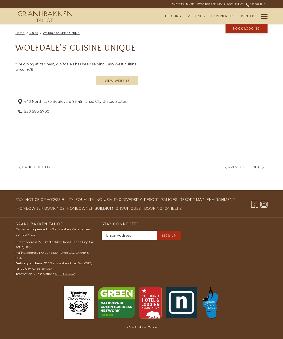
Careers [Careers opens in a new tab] (173, 209)
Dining (33, 32)
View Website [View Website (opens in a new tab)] (117, 81)
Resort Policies (160, 200)
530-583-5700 (36, 111)
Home (20, 32)
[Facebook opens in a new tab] (254, 203)
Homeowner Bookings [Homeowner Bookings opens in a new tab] (41, 209)
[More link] (263, 16)
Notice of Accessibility (49, 200)
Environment (221, 200)
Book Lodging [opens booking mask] (246, 28)
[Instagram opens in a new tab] (264, 203)
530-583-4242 (65, 274)
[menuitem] (173, 16)
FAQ (19, 200)
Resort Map (192, 200)
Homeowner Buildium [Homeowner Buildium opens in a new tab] (90, 209)
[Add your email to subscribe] (129, 235)
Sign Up (169, 236)
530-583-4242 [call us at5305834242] (255, 4)
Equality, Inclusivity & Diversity (108, 200)
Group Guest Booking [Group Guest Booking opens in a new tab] (138, 209)
